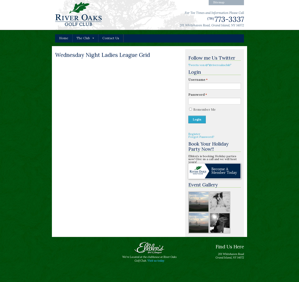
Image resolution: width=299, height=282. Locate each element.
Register (194, 134)
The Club (83, 38)
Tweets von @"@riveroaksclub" (209, 65)
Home (63, 38)
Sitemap (218, 2)
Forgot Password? (201, 137)
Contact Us (110, 38)
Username (198, 79)
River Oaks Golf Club (78, 14)
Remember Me (204, 109)
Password (197, 94)
